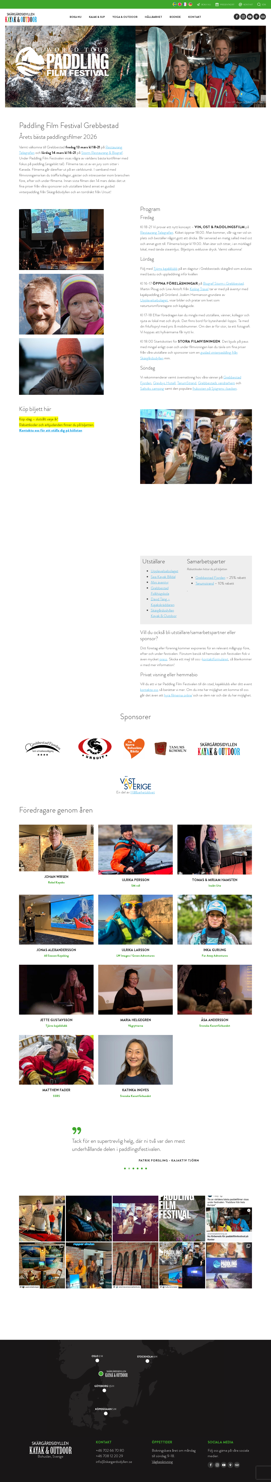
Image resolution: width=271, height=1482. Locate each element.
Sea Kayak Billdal (163, 576)
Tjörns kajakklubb (165, 268)
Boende (175, 17)
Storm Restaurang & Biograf (102, 152)
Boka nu (206, 4)
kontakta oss (149, 689)
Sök (264, 4)
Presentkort (227, 4)
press (163, 659)
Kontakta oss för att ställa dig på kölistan (50, 430)
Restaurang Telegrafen (156, 232)
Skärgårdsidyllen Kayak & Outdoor (164, 613)
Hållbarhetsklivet (142, 792)
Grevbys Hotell (164, 383)
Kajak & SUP (97, 17)
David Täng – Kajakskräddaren (162, 601)
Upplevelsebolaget (154, 300)
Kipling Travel (199, 289)
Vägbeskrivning (162, 1461)
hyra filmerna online (178, 695)
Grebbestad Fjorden (210, 577)
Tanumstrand (204, 583)
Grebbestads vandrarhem (216, 383)
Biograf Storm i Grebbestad (223, 283)
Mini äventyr (160, 582)
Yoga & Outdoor (124, 17)
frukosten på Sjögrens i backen (214, 388)
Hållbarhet (153, 17)
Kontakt (248, 4)
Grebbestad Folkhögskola (160, 590)
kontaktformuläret (215, 659)
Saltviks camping (152, 388)
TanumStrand (186, 383)
